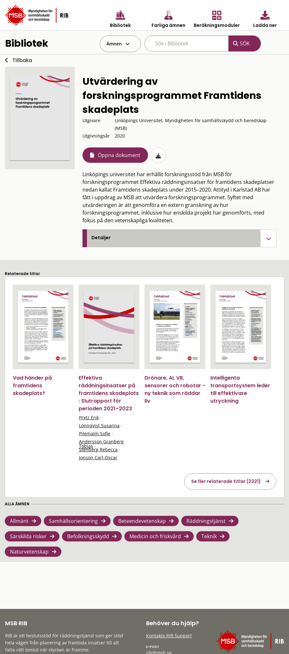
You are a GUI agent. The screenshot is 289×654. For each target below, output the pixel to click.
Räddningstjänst (206, 520)
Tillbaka (22, 60)
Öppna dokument (119, 155)
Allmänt (19, 520)
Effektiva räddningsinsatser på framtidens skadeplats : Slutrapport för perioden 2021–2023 (109, 393)
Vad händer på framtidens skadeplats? (32, 385)
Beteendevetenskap (142, 520)
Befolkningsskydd (88, 536)
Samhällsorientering (73, 520)
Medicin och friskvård (155, 536)
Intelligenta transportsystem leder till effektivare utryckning (240, 389)
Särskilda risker (28, 536)
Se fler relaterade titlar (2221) (226, 481)
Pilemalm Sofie (94, 433)
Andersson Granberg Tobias (101, 443)
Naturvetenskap (29, 551)
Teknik (209, 536)
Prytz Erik (89, 417)
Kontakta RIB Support (169, 636)
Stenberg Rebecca (98, 449)
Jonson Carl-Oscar (98, 457)
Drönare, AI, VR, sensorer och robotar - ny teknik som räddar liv (174, 389)
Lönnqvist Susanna (99, 425)
